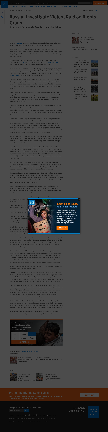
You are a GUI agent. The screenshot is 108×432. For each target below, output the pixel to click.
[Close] (79, 199)
